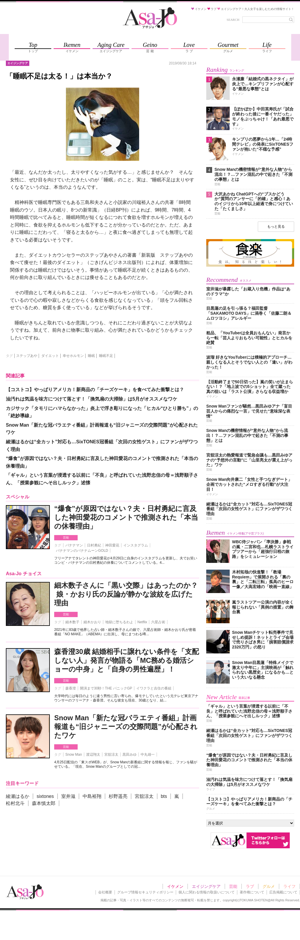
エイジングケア (206, 886)
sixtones (45, 796)
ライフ (289, 886)
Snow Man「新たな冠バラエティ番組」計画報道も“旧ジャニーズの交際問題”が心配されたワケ (125, 726)
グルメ (268, 886)
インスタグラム (135, 545)
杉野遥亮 (118, 796)
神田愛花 (112, 545)
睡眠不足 (106, 356)
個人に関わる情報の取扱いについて (206, 892)
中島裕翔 (92, 796)
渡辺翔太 (93, 754)
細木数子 (72, 622)
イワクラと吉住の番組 (153, 688)
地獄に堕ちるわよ (119, 622)
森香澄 (70, 688)
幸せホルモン (73, 356)
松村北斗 (15, 803)
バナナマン (74, 545)
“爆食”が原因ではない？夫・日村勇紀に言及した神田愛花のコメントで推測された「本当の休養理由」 (126, 517)
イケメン (175, 886)
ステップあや (26, 356)
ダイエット (50, 356)
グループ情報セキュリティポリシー (145, 892)
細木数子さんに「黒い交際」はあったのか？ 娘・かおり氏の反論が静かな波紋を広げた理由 (126, 594)
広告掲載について (283, 892)
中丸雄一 (148, 754)
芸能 (66, 537)
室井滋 (68, 796)
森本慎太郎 (43, 803)
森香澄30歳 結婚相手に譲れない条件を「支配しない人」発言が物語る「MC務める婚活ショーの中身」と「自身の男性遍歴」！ (126, 660)
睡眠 (91, 356)
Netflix (142, 622)
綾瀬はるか (17, 796)
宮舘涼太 (111, 754)
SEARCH (233, 19)
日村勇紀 (94, 545)
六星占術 (158, 622)
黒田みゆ (129, 754)
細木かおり (92, 622)
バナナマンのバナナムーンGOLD (82, 551)
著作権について (252, 892)
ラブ (250, 886)
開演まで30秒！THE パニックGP (106, 688)
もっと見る (276, 226)
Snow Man (73, 754)
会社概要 (105, 892)
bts (164, 796)
